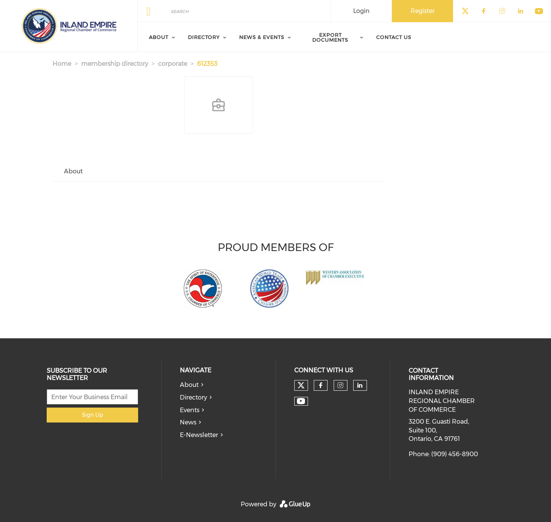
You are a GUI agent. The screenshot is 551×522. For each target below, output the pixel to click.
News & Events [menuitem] (261, 37)
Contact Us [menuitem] (393, 37)
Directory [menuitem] (204, 37)
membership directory (114, 63)
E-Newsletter (199, 435)
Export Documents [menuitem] (330, 37)
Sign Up (92, 414)
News (188, 422)
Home (61, 63)
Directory (193, 397)
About (189, 384)
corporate (172, 63)
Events (189, 410)
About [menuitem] (158, 37)
